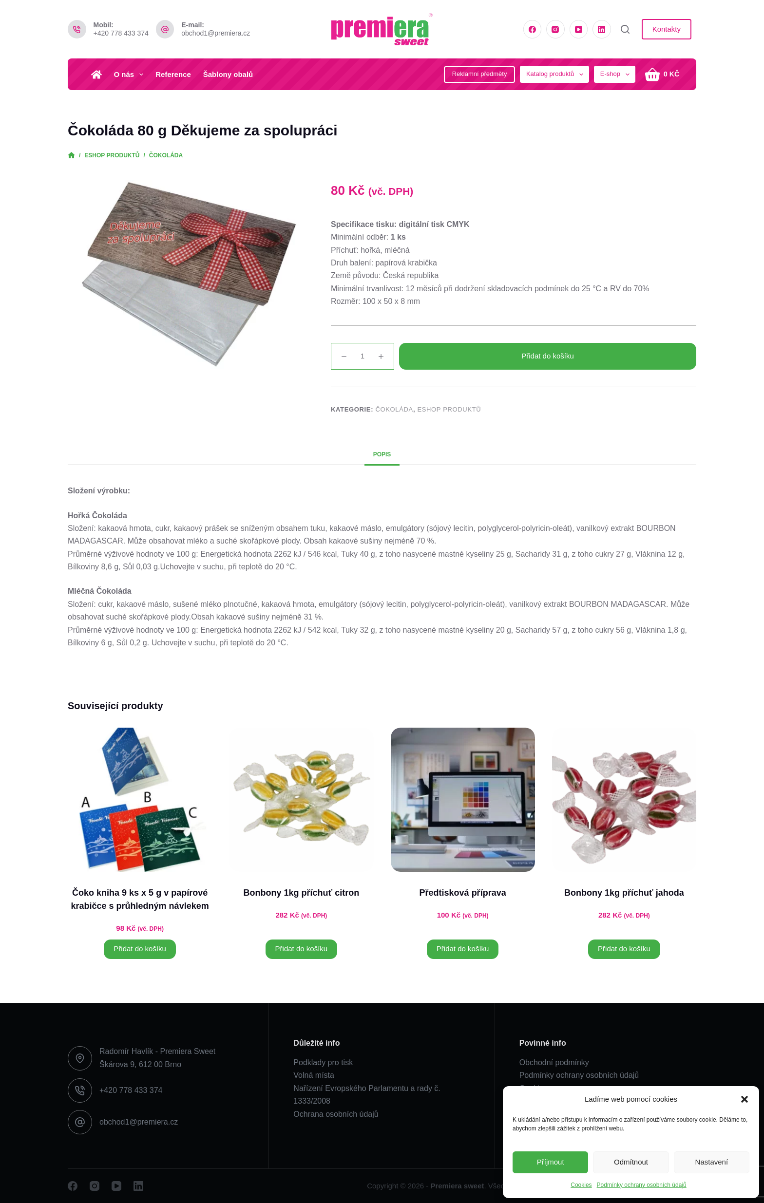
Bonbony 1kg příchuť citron (302, 893)
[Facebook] (532, 29)
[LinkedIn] (601, 29)
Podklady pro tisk (323, 1062)
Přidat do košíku (547, 356)
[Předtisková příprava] (463, 800)
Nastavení (711, 1162)
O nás (131, 74)
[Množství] (362, 356)
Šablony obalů (228, 74)
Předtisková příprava (463, 893)
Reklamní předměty (479, 73)
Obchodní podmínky (554, 1062)
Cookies (581, 1185)
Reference (173, 74)
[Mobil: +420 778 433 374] (77, 29)
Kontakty (666, 29)
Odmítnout (631, 1162)
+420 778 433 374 (121, 33)
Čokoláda (394, 409)
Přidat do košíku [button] (140, 948)
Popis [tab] (382, 454)
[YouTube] (579, 29)
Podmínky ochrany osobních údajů (642, 1185)
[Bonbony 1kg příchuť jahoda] (624, 800)
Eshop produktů (449, 409)
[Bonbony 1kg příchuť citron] (301, 800)
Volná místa (313, 1075)
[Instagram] (555, 29)
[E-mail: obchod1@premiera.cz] (165, 29)
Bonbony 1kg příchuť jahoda (624, 893)
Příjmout (550, 1162)
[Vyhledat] (625, 29)
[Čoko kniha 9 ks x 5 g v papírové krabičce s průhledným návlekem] (140, 800)
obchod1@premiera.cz (215, 33)
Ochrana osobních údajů (335, 1114)
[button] (744, 1099)
